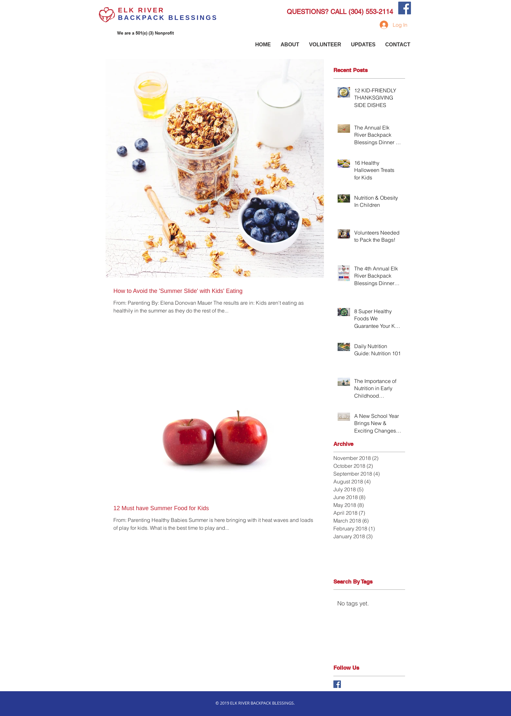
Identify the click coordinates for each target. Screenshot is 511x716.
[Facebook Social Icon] (404, 8)
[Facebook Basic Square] (337, 684)
